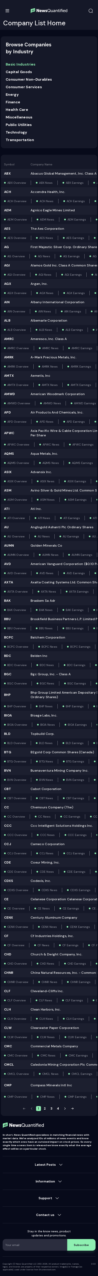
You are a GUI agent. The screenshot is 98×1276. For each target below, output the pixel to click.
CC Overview (16, 816)
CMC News (48, 1055)
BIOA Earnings (77, 725)
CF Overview (15, 945)
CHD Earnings (76, 963)
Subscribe (81, 1245)
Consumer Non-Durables (29, 79)
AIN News (44, 311)
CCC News (47, 835)
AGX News (46, 293)
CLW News (47, 1037)
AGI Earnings (73, 274)
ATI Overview (16, 518)
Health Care (17, 109)
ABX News (46, 183)
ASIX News (47, 481)
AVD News (46, 573)
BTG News (46, 761)
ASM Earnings (77, 499)
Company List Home (34, 23)
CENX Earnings (80, 927)
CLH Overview (16, 1019)
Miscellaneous (19, 117)
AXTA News (48, 591)
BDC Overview (17, 665)
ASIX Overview (17, 481)
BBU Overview (16, 628)
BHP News (46, 706)
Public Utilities (19, 124)
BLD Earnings (75, 743)
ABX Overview (16, 183)
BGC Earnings (76, 683)
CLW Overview (17, 1037)
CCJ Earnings (76, 853)
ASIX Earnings (76, 481)
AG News (44, 256)
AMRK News (50, 366)
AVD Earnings (76, 573)
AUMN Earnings (82, 555)
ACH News (46, 201)
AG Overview (16, 256)
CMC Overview (17, 1055)
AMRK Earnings (81, 366)
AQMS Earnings (82, 463)
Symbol (9, 164)
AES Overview (16, 238)
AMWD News (52, 403)
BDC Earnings (76, 665)
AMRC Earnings (82, 348)
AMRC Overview (18, 348)
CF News (43, 945)
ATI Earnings (71, 518)
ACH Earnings (76, 201)
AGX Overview (16, 293)
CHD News (47, 963)
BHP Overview (16, 706)
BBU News (46, 628)
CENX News (49, 927)
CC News (44, 816)
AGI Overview (16, 274)
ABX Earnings (75, 183)
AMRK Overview (18, 366)
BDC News (47, 665)
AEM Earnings (76, 219)
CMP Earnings (77, 1097)
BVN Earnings (75, 780)
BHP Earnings (75, 706)
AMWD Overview (18, 403)
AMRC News (50, 348)
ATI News (44, 518)
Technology (16, 132)
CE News (44, 908)
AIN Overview (16, 311)
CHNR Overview (18, 982)
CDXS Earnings (80, 890)
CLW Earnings (77, 1037)
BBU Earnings (75, 628)
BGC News (47, 683)
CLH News (46, 1019)
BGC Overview (17, 683)
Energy (12, 94)
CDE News (47, 872)
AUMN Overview (18, 555)
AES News (46, 238)
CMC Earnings (78, 1055)
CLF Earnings (74, 1000)
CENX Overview (17, 927)
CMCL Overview (18, 1074)
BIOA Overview (17, 725)
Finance (13, 102)
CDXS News (49, 890)
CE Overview (16, 908)
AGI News (45, 274)
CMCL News (50, 1074)
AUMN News (50, 555)
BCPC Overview (18, 647)
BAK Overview (16, 610)
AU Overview (16, 536)
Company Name (41, 164)
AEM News (47, 219)
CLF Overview (16, 1000)
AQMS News (50, 463)
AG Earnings (71, 256)
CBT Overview (16, 798)
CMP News (47, 1097)
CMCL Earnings (82, 1074)
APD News (46, 421)
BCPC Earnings (80, 647)
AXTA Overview (17, 591)
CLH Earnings (75, 1019)
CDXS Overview (18, 890)
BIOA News (47, 725)
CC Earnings (72, 816)
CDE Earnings (76, 872)
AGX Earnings (76, 293)
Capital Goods (19, 71)
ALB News (45, 330)
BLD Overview (16, 743)
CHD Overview (17, 963)
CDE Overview (17, 872)
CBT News (46, 798)
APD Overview (16, 421)
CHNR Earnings (80, 982)
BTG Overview (16, 761)
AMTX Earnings (81, 385)
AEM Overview (17, 219)
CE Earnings (71, 908)
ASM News (47, 499)
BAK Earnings (75, 610)
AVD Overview (16, 573)
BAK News (46, 610)
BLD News (46, 743)
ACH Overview (16, 201)
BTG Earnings (75, 761)
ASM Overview (17, 499)
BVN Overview (16, 780)
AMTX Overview (18, 385)
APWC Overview (18, 444)
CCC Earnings (77, 835)
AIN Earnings (72, 311)
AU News (44, 536)
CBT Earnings (75, 798)
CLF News (45, 1000)
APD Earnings (76, 421)
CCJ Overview (16, 853)
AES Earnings (75, 238)
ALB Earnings (74, 330)
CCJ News (46, 853)
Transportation (20, 139)
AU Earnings (71, 536)
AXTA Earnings (79, 591)
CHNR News (49, 982)
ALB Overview (16, 330)
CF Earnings (70, 945)
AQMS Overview (18, 463)
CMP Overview (17, 1097)
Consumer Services (24, 87)
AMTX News (50, 385)
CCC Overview (17, 835)
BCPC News (49, 647)
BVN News (46, 780)
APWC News (51, 444)
